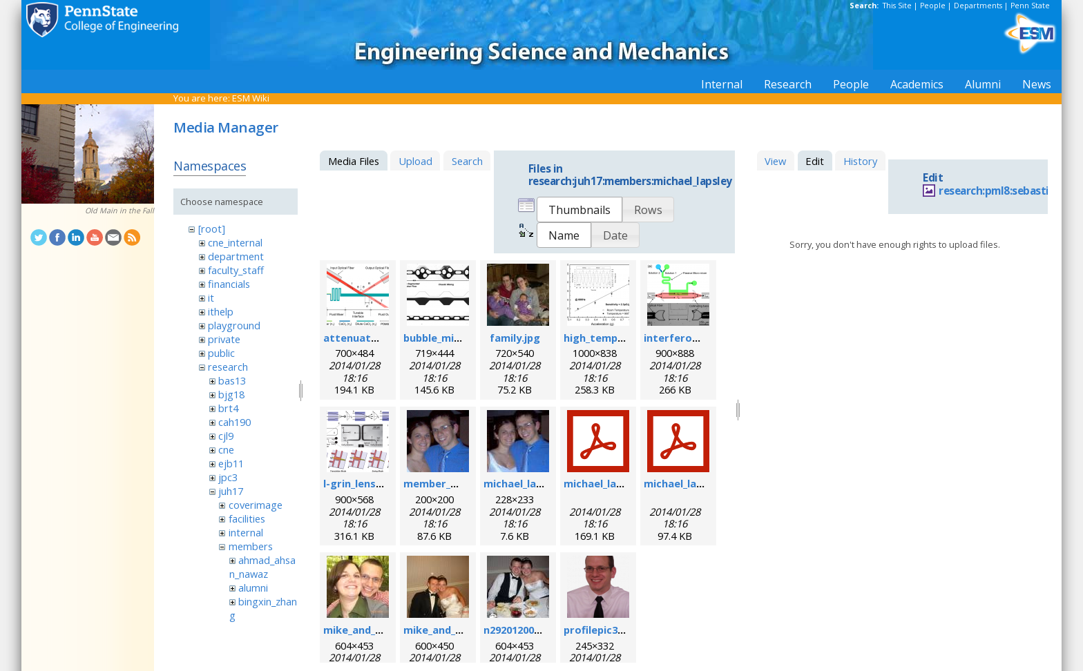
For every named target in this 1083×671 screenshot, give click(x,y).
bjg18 (231, 394)
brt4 (228, 408)
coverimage (255, 505)
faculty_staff (236, 270)
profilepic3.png (602, 629)
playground (234, 325)
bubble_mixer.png (447, 337)
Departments (978, 5)
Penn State (1030, 5)
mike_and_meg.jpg (369, 629)
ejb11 (231, 463)
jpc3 (228, 477)
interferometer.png (695, 337)
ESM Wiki (250, 98)
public (221, 353)
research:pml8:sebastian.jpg (1009, 191)
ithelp (220, 311)
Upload (415, 161)
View (775, 161)
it (211, 297)
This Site (897, 5)
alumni (253, 587)
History (860, 161)
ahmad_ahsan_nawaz (262, 567)
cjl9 (225, 436)
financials (229, 284)
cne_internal (235, 242)
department (236, 256)
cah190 (234, 422)
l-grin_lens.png (360, 483)
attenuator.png (364, 337)
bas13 (232, 380)
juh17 (230, 491)
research (228, 366)
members (251, 546)
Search (467, 161)
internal (246, 532)
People (933, 5)
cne (226, 449)
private (224, 339)
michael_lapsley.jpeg (535, 483)
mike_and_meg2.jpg (452, 629)
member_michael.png (457, 483)
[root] (211, 228)
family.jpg (515, 337)
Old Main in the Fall (119, 210)
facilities (247, 518)
